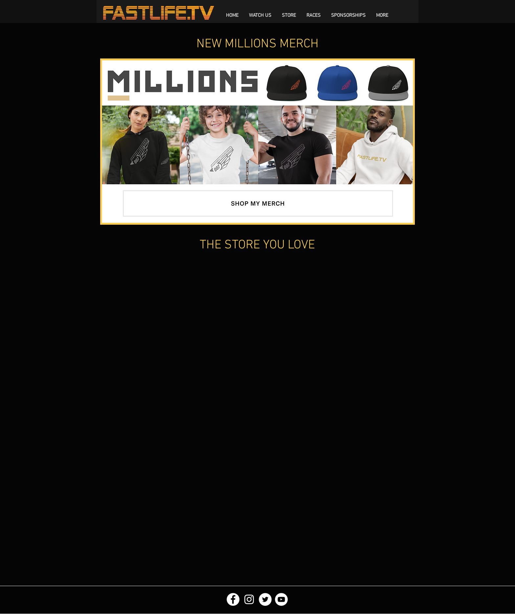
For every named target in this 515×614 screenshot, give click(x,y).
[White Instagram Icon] (249, 599)
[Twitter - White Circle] (265, 599)
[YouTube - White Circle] (281, 599)
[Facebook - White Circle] (233, 599)
